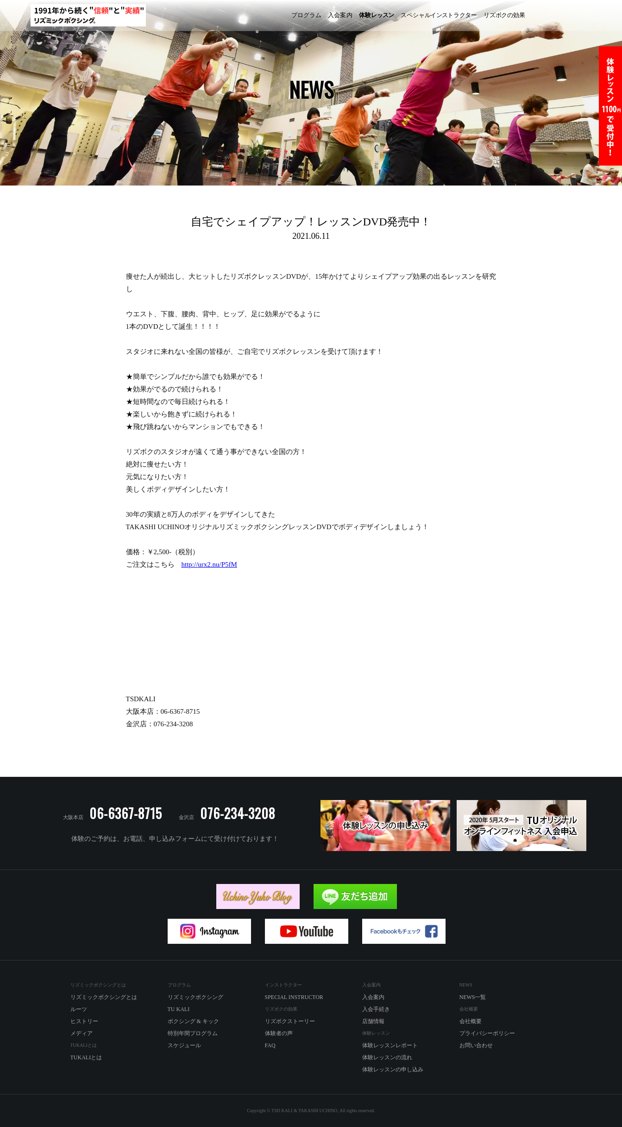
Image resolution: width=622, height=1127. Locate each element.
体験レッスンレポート (390, 1045)
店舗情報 (373, 1021)
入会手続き (376, 1009)
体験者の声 (279, 1033)
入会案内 (373, 997)
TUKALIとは (86, 1057)
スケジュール (184, 1045)
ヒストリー (84, 1021)
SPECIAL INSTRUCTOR (294, 997)
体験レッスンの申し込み (392, 1069)
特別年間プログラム (193, 1033)
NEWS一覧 (472, 997)
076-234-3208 (237, 813)
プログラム (306, 15)
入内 (340, 15)
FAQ (270, 1045)
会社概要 (470, 1021)
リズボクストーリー (290, 1021)
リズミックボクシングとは (103, 997)
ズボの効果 (504, 15)
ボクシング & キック (193, 1021)
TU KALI (596, 15)
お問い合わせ (476, 1045)
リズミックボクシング (251, 15)
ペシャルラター (439, 15)
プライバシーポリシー (487, 1033)
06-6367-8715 (125, 813)
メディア (81, 1033)
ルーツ (78, 1009)
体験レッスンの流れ (387, 1057)
